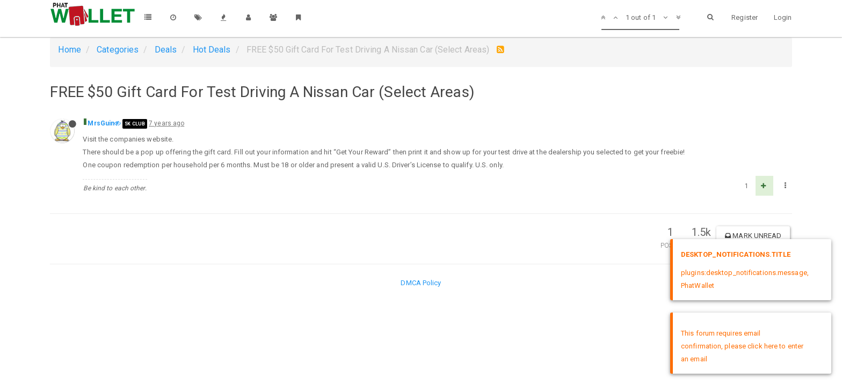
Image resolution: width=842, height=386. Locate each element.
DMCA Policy (421, 283)
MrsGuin (101, 123)
